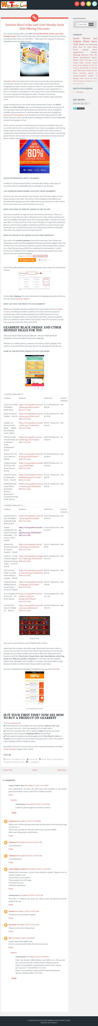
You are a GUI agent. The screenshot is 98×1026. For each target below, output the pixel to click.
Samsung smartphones (85, 81)
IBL (10, 937)
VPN (79, 70)
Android (85, 49)
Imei (95, 70)
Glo (95, 55)
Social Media (84, 68)
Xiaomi (95, 63)
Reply (11, 794)
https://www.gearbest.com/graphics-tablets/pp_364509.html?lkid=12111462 (31, 558)
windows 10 (92, 76)
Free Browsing (91, 44)
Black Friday (47, 759)
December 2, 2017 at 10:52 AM (27, 911)
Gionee (81, 60)
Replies (14, 799)
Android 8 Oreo (80, 83)
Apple (75, 70)
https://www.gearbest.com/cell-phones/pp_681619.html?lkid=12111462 (31, 518)
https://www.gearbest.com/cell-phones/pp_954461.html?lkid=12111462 (31, 415)
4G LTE (91, 65)
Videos (75, 60)
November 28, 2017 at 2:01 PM (39, 868)
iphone (90, 60)
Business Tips (87, 55)
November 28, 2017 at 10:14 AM (29, 842)
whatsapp (76, 55)
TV (90, 68)
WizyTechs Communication (48, 1020)
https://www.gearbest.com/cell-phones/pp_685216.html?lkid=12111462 (31, 406)
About (68, 1020)
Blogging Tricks (78, 78)
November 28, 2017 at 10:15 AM (29, 855)
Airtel (94, 49)
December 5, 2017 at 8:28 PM (23, 937)
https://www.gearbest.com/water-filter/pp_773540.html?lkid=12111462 (31, 425)
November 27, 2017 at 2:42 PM (36, 785)
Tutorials (88, 63)
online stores (77, 65)
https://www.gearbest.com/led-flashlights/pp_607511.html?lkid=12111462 (31, 476)
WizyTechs (33, 759)
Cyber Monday (57, 759)
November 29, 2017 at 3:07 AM (31, 895)
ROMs (95, 78)
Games (94, 57)
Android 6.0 (90, 70)
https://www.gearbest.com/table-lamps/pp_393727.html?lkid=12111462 (31, 584)
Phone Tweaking (79, 73)
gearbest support (22, 298)
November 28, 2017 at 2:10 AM (38, 803)
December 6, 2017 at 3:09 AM (37, 956)
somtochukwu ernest (18, 868)
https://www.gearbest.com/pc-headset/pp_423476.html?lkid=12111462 (30, 439)
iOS (86, 60)
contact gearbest (10, 748)
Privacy (54, 1022)
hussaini (12, 924)
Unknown (13, 820)
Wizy (49, 1022)
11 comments (34, 762)
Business (86, 65)
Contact (62, 1020)
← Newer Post (6, 769)
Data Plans (92, 47)
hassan (12, 911)
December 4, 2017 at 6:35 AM (28, 924)
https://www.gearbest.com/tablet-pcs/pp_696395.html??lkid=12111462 (31, 456)
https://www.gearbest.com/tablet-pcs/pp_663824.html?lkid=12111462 (31, 607)
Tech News (78, 44)
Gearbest (13, 81)
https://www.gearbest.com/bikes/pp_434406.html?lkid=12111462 (31, 465)
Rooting (94, 68)
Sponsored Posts (17, 762)
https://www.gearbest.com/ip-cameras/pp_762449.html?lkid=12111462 (30, 546)
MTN (75, 47)
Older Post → (62, 769)
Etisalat (94, 52)
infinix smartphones (81, 57)
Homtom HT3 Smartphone (14, 114)
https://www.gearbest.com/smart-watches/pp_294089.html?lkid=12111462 (31, 485)
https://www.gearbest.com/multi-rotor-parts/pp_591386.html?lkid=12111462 (31, 572)
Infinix (81, 63)
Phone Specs (90, 41)
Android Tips (89, 78)
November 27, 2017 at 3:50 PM (29, 820)
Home (35, 769)
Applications (78, 52)
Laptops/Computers (79, 76)
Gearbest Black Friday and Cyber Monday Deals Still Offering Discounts (34, 26)
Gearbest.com (15, 722)
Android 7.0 (92, 73)
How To (82, 47)
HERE (33, 642)
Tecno (75, 49)
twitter (83, 70)
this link (56, 668)
